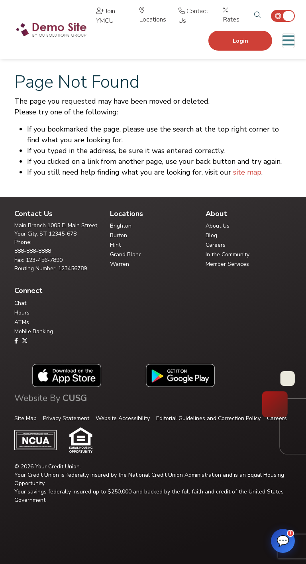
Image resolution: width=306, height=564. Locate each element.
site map (247, 172)
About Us (218, 226)
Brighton (120, 226)
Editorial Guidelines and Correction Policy (208, 418)
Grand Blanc (125, 254)
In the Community (227, 254)
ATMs (21, 322)
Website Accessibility (123, 418)
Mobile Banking (33, 331)
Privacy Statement (66, 418)
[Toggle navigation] (288, 40)
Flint (115, 245)
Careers (216, 245)
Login (240, 41)
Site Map (25, 418)
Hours (21, 312)
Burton (118, 235)
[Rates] (233, 16)
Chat (20, 303)
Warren (119, 264)
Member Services (227, 264)
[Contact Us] (196, 16)
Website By (50, 398)
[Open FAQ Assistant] (283, 541)
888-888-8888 (32, 251)
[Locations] (154, 16)
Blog (211, 235)
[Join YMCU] (113, 16)
